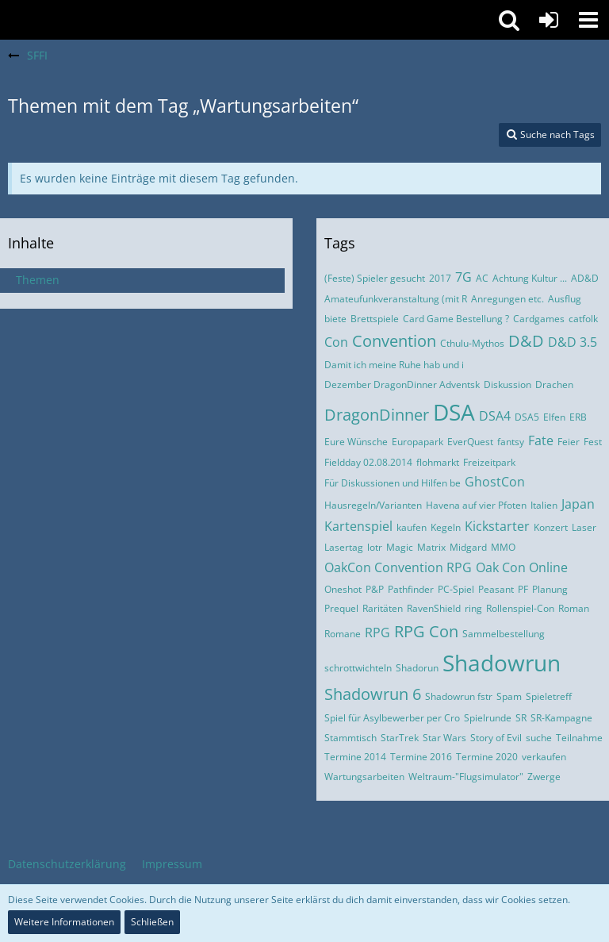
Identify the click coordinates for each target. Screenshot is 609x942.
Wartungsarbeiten (364, 776)
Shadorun (417, 668)
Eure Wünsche (356, 441)
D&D (526, 341)
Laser (584, 527)
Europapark (417, 441)
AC (482, 278)
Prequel (341, 608)
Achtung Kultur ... (529, 278)
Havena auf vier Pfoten (476, 505)
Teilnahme (579, 737)
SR (521, 718)
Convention (394, 341)
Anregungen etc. (507, 299)
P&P (375, 589)
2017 (440, 278)
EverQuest (470, 441)
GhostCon (495, 481)
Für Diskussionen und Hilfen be (392, 483)
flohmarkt (437, 462)
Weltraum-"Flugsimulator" (465, 776)
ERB (578, 417)
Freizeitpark (489, 462)
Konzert (551, 527)
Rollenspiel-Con (520, 608)
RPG (377, 632)
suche (539, 737)
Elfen (554, 417)
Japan (578, 504)
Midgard (468, 547)
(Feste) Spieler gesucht (374, 278)
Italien (543, 505)
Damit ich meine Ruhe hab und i (394, 364)
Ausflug (564, 299)
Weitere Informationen (64, 922)
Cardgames (539, 318)
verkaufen (544, 756)
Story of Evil (496, 737)
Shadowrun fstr (458, 696)
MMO (503, 547)
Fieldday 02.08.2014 (368, 462)
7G (463, 277)
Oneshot (343, 589)
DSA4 (495, 416)
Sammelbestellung (503, 633)
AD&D (585, 278)
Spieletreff (549, 696)
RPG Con (426, 631)
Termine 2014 (355, 756)
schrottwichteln (358, 668)
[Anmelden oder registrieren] (549, 20)
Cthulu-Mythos (472, 343)
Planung (550, 589)
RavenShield (434, 608)
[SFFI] (245, 20)
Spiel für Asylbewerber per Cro (392, 718)
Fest (593, 441)
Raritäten (382, 608)
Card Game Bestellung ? (456, 318)
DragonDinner (376, 414)
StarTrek (400, 737)
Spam (509, 696)
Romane (342, 633)
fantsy (510, 441)
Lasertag (343, 547)
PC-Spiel (456, 589)
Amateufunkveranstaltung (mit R (395, 299)
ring (473, 608)
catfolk (583, 318)
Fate (540, 440)
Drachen (554, 384)
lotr (374, 547)
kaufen (411, 527)
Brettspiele (374, 318)
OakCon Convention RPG (398, 567)
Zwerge (544, 776)
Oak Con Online (522, 567)
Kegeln (446, 527)
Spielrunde (487, 718)
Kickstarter (497, 526)
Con (336, 342)
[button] (588, 20)
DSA (454, 412)
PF (523, 589)
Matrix (431, 547)
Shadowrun (501, 663)
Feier (568, 441)
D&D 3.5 (572, 342)
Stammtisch (350, 737)
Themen (37, 279)
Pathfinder (411, 589)
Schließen (152, 922)
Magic (399, 547)
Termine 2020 (487, 756)
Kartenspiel (358, 526)
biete (335, 318)
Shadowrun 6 (372, 694)
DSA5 (527, 417)
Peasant (496, 589)
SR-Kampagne (561, 718)
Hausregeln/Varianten (373, 505)
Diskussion (507, 384)
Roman (573, 608)
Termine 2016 (421, 756)
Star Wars (444, 737)
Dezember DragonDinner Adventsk (402, 384)
